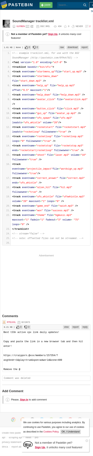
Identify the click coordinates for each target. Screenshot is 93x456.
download (73, 47)
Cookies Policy (51, 431)
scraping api (15, 437)
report (85, 47)
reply (85, 327)
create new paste (11, 432)
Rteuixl (11, 322)
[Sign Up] (28, 444)
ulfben (20, 26)
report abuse (18, 446)
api (3, 437)
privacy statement (11, 442)
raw (62, 47)
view (66, 327)
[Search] (85, 5)
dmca (5, 446)
